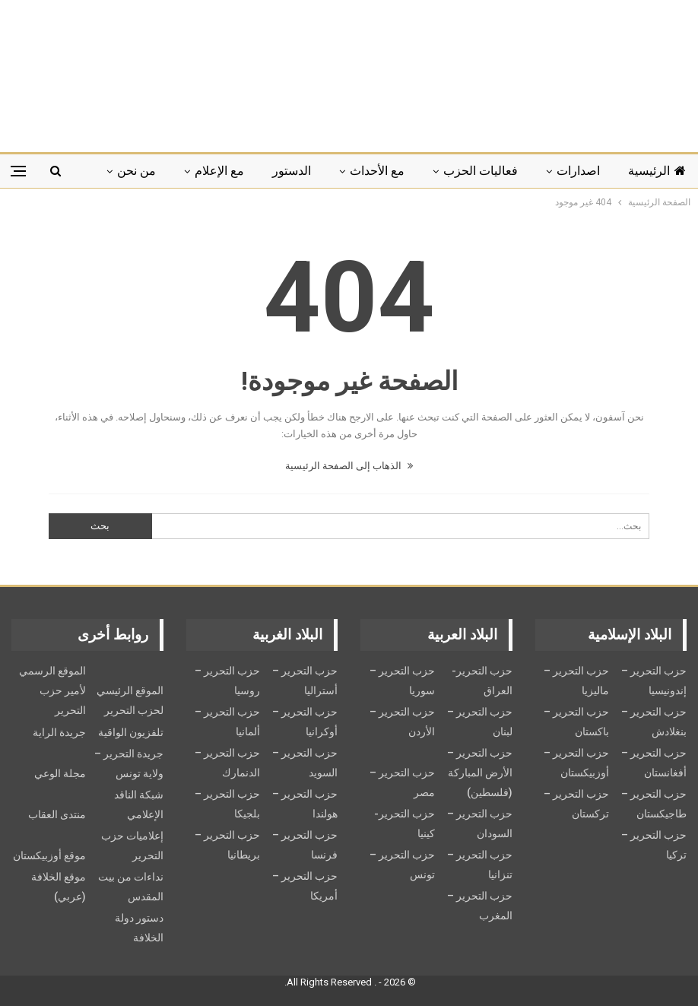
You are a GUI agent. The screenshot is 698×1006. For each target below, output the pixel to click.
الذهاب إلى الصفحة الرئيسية (349, 465)
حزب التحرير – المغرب (479, 906)
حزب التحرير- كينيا (404, 823)
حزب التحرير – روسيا (227, 681)
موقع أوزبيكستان (49, 855)
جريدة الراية (59, 732)
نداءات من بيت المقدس (130, 887)
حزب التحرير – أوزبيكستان (576, 763)
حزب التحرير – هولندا (305, 804)
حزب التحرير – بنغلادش (654, 722)
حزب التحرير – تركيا (654, 845)
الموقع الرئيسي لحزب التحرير (130, 700)
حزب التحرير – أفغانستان (654, 763)
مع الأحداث (377, 170)
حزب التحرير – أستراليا (305, 681)
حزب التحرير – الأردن (402, 722)
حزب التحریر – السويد (305, 763)
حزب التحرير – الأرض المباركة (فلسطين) (479, 772)
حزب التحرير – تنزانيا (479, 865)
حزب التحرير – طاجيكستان (654, 804)
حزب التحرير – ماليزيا (576, 681)
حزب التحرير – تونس (402, 865)
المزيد (141, 170)
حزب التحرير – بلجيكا (227, 804)
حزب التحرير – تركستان (576, 804)
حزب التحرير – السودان (479, 823)
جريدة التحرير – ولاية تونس (128, 763)
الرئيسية (657, 170)
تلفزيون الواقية (130, 732)
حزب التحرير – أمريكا (305, 886)
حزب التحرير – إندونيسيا (654, 681)
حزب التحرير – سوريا (402, 681)
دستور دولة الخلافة (139, 928)
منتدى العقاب (57, 814)
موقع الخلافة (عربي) (58, 887)
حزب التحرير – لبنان (479, 722)
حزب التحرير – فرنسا (305, 845)
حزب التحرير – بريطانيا (227, 845)
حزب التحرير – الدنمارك (227, 763)
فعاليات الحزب (480, 170)
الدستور (291, 170)
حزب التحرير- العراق (482, 681)
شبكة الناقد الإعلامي (138, 804)
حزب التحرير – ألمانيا (227, 722)
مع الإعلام (219, 170)
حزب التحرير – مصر (402, 782)
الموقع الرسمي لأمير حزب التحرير (52, 690)
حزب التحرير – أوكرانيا (305, 722)
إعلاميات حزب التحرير (132, 846)
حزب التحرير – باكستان (576, 722)
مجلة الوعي (60, 773)
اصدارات (578, 170)
